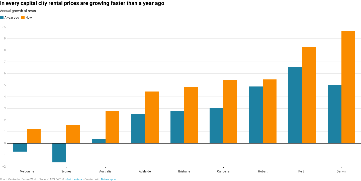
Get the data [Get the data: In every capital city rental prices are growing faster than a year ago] (74, 179)
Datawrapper (109, 179)
